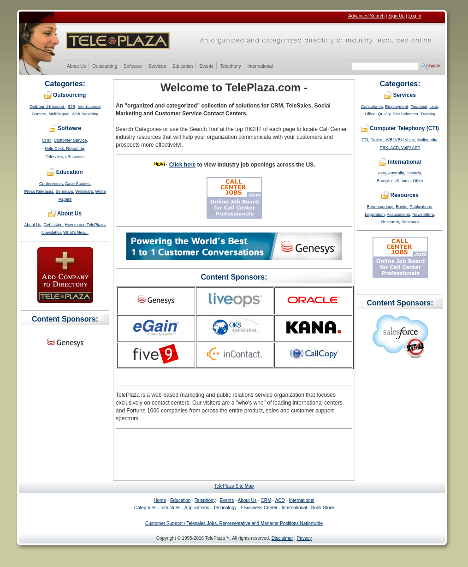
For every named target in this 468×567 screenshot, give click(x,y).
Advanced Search (366, 15)
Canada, (414, 173)
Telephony (230, 66)
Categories (145, 507)
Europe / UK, (389, 181)
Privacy (304, 538)
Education (182, 66)
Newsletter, (51, 232)
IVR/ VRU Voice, (400, 139)
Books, (402, 206)
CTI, (365, 139)
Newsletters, (423, 214)
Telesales (54, 157)
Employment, (397, 106)
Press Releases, (39, 191)
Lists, (434, 106)
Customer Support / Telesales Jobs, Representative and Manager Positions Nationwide (234, 523)
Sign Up (396, 15)
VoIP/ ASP (411, 147)
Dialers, (377, 139)
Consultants (372, 106)
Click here (182, 164)
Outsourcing (104, 66)
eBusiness (75, 157)
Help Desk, (55, 148)
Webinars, (85, 191)
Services (157, 66)
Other (418, 181)
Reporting (75, 148)
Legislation (375, 214)
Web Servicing (84, 114)
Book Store (322, 507)
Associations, (399, 214)
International (260, 66)
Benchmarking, (381, 206)
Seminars (410, 222)
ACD (280, 500)
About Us (76, 66)
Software (132, 66)
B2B (72, 106)
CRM (47, 140)
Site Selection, (406, 114)
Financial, (419, 106)
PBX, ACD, (390, 147)
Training (428, 114)
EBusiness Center (259, 507)
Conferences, (51, 183)
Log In (415, 15)
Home (160, 500)
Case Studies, (78, 183)
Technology (225, 507)
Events (206, 66)
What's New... (76, 232)
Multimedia (427, 139)
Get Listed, (54, 224)
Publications (420, 206)
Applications (196, 507)
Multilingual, (59, 114)
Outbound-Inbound (47, 106)
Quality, (384, 114)
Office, (371, 114)
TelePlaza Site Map (234, 486)
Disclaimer (282, 538)
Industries (170, 507)
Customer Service (70, 140)
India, (407, 181)
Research (390, 222)
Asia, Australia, (391, 173)
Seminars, (65, 191)
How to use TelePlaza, (85, 224)
